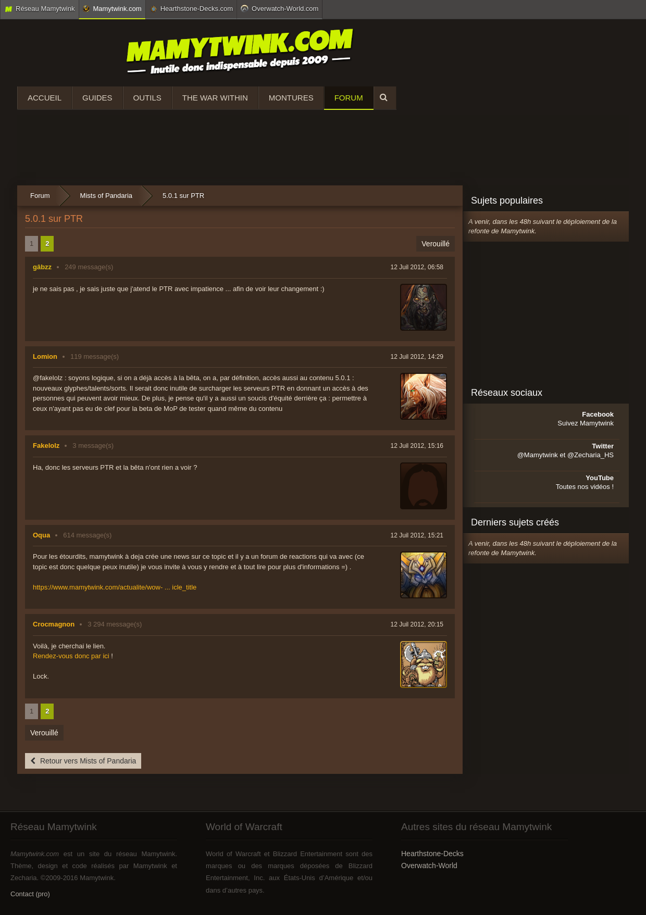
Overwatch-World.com (279, 8)
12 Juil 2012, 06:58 (417, 267)
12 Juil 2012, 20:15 (417, 624)
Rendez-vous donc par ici (71, 656)
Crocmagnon (53, 624)
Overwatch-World (429, 865)
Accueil (44, 97)
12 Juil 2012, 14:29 (417, 356)
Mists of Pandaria (106, 195)
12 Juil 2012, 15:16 (417, 445)
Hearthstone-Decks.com (191, 9)
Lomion (45, 356)
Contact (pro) (30, 894)
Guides (97, 97)
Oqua (41, 535)
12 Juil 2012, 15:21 (417, 535)
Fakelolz (46, 445)
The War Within (215, 97)
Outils (147, 97)
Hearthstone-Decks (432, 853)
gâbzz (42, 267)
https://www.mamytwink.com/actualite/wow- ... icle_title (114, 587)
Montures (291, 97)
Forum (348, 97)
